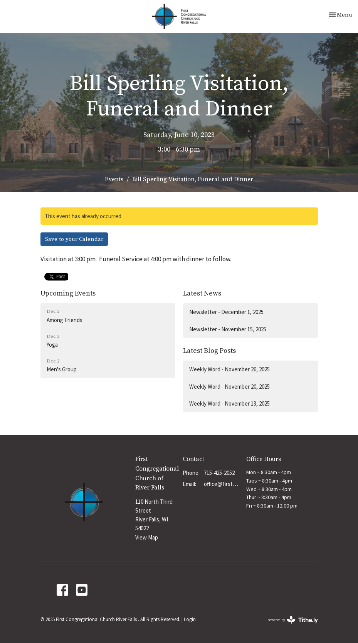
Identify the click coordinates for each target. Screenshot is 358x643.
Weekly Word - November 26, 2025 (229, 369)
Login (190, 619)
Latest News (202, 293)
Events (114, 179)
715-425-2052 (219, 472)
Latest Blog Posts (209, 350)
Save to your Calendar (74, 239)
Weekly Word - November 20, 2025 (229, 386)
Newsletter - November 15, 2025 (227, 329)
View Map (146, 537)
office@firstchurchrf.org (221, 484)
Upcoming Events (68, 293)
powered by (292, 619)
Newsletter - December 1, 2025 (226, 312)
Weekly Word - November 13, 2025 (229, 403)
